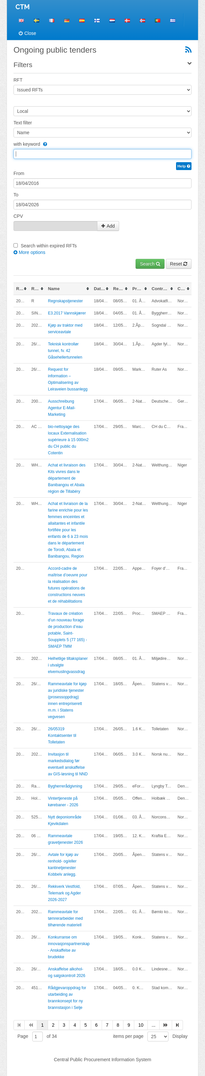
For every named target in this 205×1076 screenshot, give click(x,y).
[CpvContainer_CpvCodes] (55, 226)
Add (108, 226)
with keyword (30, 144)
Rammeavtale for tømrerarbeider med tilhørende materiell (65, 918)
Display (180, 1036)
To (15, 194)
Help (183, 166)
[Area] (102, 111)
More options (29, 252)
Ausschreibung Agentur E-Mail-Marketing (61, 408)
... (154, 1025)
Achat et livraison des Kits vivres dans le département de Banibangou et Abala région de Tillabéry (67, 478)
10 (140, 1025)
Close (27, 33)
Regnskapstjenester (65, 301)
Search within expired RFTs (49, 245)
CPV (18, 216)
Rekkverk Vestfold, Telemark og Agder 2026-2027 (64, 893)
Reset (178, 263)
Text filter (22, 122)
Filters (22, 64)
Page (22, 1036)
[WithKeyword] (44, 144)
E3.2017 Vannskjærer (67, 313)
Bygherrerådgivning (65, 786)
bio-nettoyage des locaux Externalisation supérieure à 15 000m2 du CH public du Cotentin (68, 439)
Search (150, 263)
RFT (17, 80)
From (18, 173)
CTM (22, 7)
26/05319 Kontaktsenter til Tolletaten (62, 735)
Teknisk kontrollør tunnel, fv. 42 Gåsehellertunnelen (65, 351)
